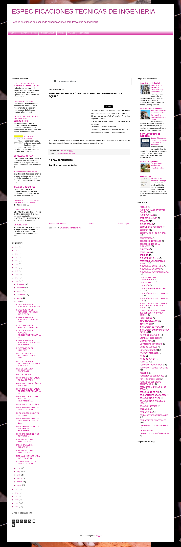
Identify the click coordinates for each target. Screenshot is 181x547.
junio (19, 468)
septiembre (21, 295)
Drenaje (61, 33)
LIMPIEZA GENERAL (22, 209)
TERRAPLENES (146, 412)
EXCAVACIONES (146, 282)
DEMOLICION (145, 252)
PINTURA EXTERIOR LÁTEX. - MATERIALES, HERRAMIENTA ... (28, 399)
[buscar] (91, 81)
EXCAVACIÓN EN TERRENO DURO (154, 272)
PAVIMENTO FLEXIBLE (149, 353)
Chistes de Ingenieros (149, 161)
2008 (17, 507)
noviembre (21, 288)
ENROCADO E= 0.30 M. (149, 258)
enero (19, 485)
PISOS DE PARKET (147, 359)
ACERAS (143, 207)
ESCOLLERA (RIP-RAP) (23, 156)
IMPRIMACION (146, 324)
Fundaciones (145, 176)
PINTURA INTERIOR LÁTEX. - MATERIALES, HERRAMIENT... (28, 428)
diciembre (21, 284)
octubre (20, 291)
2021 (17, 261)
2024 (17, 254)
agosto (19, 298)
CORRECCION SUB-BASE (150, 241)
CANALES (144, 221)
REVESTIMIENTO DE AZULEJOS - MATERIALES (28, 305)
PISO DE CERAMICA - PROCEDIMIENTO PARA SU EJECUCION (28, 363)
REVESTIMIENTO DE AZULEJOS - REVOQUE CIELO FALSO (27, 312)
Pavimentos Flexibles (28, 33)
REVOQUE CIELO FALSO (150, 398)
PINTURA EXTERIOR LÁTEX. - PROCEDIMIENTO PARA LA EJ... (28, 391)
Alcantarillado (84, 33)
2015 (17, 278)
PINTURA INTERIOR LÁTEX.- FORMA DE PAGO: (28, 409)
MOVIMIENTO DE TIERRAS (151, 344)
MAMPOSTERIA (146, 341)
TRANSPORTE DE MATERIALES (153, 420)
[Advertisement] (87, 56)
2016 (17, 274)
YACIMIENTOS (146, 430)
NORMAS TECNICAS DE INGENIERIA (150, 135)
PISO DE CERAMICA (24, 374)
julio (18, 301)
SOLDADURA (145, 409)
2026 (17, 247)
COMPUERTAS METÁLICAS (151, 227)
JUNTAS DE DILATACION (150, 335)
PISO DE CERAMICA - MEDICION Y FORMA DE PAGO (27, 356)
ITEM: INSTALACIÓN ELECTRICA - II (24, 446)
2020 (17, 264)
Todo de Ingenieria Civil (150, 83)
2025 (17, 250)
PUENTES (144, 362)
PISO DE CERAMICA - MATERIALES (25, 370)
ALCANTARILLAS (147, 215)
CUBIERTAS (145, 249)
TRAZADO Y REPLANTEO (24, 187)
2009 (17, 503)
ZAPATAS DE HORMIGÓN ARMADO (154, 433)
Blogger (98, 536)
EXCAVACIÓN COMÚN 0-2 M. (152, 266)
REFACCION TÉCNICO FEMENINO (154, 368)
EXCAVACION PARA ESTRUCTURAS (148, 278)
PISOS (142, 356)
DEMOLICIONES (21, 225)
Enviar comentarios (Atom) (70, 228)
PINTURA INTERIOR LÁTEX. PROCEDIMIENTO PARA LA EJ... (28, 421)
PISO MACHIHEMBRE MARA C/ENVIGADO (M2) (28, 457)
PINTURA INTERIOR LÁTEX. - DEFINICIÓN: (28, 435)
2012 (17, 493)
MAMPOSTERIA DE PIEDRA (25, 171)
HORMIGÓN (145, 285)
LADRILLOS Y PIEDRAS (24, 101)
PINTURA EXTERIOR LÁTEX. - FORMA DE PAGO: (28, 379)
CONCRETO (145, 230)
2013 (17, 489)
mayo (19, 471)
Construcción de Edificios (151, 109)
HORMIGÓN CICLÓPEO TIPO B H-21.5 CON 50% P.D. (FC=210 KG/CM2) (154, 306)
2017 (17, 271)
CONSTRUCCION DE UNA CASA (153, 233)
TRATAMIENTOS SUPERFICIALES (154, 425)
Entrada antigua (123, 224)
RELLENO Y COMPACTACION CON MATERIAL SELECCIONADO (26, 119)
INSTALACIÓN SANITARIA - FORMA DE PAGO (27, 463)
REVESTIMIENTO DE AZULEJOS (24, 349)
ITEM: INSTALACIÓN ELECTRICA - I (24, 452)
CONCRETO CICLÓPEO (29, 137)
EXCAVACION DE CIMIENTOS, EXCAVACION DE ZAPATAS (26, 201)
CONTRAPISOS (146, 238)
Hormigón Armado (47, 33)
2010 (17, 500)
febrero (20, 482)
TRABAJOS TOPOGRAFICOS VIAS (154, 415)
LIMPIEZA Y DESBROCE (150, 338)
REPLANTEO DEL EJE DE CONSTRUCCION (150, 383)
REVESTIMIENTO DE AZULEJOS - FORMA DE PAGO (27, 320)
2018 (17, 268)
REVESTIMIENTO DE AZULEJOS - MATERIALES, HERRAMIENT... (28, 342)
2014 (17, 281)
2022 (17, 257)
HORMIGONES (146, 318)
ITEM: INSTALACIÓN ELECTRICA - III (24, 440)
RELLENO (144, 373)
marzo (19, 478)
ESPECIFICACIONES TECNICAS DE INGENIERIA (83, 11)
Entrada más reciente (57, 224)
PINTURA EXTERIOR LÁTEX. (28, 404)
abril (18, 475)
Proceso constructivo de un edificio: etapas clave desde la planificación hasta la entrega (158, 115)
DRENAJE (144, 255)
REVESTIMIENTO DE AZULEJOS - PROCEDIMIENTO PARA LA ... (28, 334)
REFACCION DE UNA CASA (151, 365)
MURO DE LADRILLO (148, 347)
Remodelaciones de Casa (66, 153)
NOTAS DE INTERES (148, 350)
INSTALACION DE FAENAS (151, 327)
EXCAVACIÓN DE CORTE (150, 269)
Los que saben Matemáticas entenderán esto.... (158, 166)
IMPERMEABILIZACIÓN (149, 321)
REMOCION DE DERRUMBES (152, 376)
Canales (71, 33)
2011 (17, 496)
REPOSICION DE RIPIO (149, 392)
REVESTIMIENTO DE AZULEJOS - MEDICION (27, 326)
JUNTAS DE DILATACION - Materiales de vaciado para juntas (27, 85)
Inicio (91, 224)
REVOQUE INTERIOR (148, 406)
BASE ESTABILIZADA (148, 218)
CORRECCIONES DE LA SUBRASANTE (150, 245)
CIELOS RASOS (146, 224)
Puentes (13, 33)
